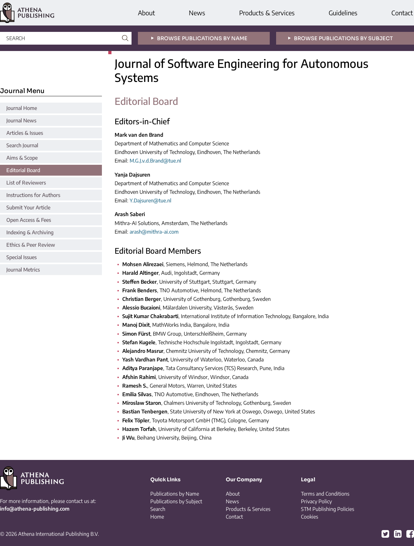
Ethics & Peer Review (30, 245)
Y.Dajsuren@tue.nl (150, 200)
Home (157, 516)
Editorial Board (23, 170)
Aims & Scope (22, 158)
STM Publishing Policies (327, 509)
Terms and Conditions (325, 494)
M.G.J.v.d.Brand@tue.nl (155, 160)
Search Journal (22, 145)
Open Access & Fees (28, 220)
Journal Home (21, 108)
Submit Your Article (28, 207)
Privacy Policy (316, 501)
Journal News (21, 120)
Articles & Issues (24, 133)
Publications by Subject (176, 501)
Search (157, 509)
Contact (402, 13)
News (197, 13)
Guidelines (343, 13)
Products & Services (267, 13)
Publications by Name (174, 494)
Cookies (309, 516)
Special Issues (21, 257)
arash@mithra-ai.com (154, 232)
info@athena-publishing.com (34, 509)
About (146, 13)
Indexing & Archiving (30, 232)
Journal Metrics (23, 269)
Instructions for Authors (33, 195)
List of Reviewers (26, 182)
